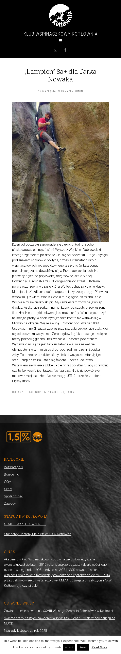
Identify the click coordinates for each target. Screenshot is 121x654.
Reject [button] (83, 647)
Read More (99, 647)
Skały (70, 392)
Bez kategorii (54, 392)
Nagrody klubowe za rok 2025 (25, 631)
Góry (7, 482)
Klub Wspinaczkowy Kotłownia (60, 34)
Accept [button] (69, 647)
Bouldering (11, 474)
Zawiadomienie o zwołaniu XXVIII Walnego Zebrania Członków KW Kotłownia (59, 611)
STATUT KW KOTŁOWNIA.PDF (25, 524)
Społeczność (13, 496)
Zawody (10, 503)
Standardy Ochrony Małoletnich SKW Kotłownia (37, 534)
